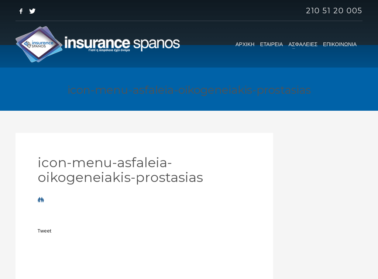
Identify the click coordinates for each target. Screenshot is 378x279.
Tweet (44, 230)
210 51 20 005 (334, 10)
